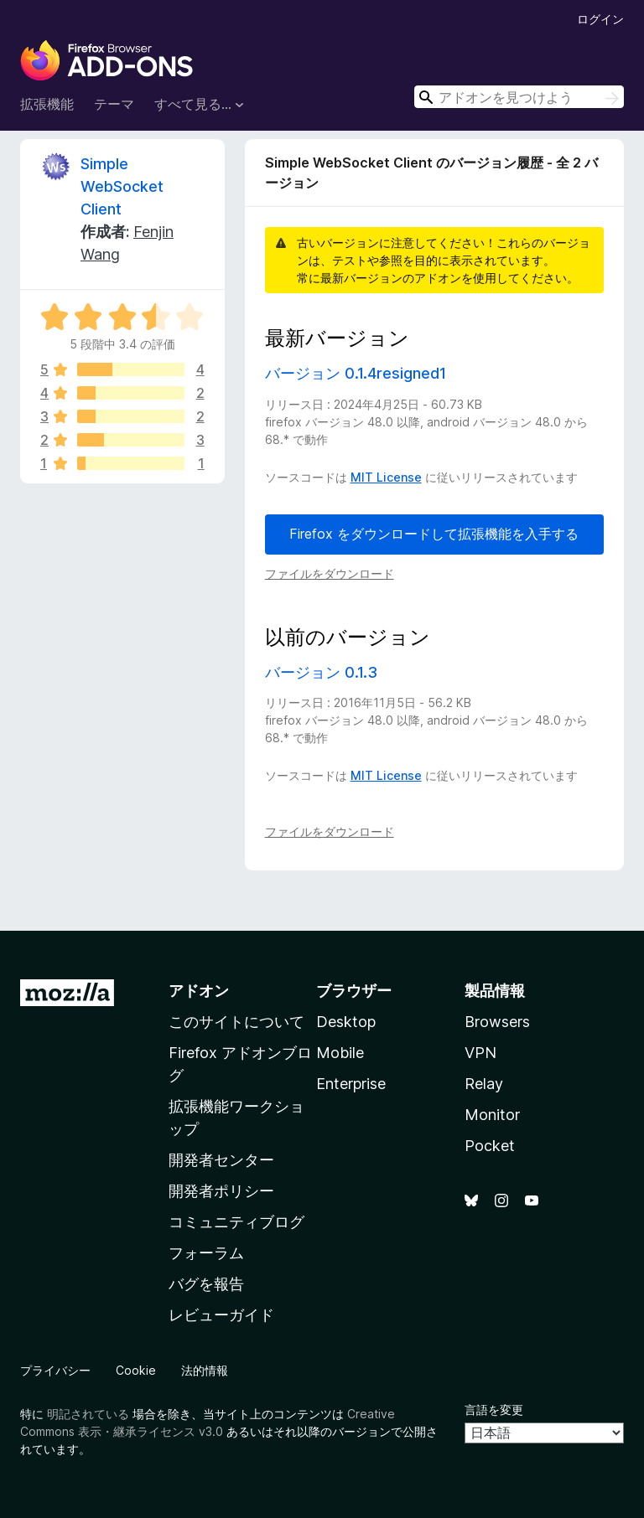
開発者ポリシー (221, 1191)
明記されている (88, 1414)
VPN (480, 1052)
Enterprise (351, 1083)
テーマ (114, 104)
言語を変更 (494, 1409)
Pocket (490, 1145)
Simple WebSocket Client (122, 186)
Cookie (136, 1370)
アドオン (199, 990)
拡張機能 (47, 104)
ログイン (600, 19)
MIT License (386, 477)
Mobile (340, 1052)
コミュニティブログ (236, 1222)
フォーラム (206, 1253)
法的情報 (204, 1370)
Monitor (492, 1114)
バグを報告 (206, 1284)
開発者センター (221, 1160)
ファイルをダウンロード (329, 573)
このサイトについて (236, 1021)
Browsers (497, 1021)
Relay (484, 1083)
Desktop (346, 1021)
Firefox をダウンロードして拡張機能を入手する (434, 533)
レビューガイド (221, 1315)
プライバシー (55, 1370)
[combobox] (519, 96)
